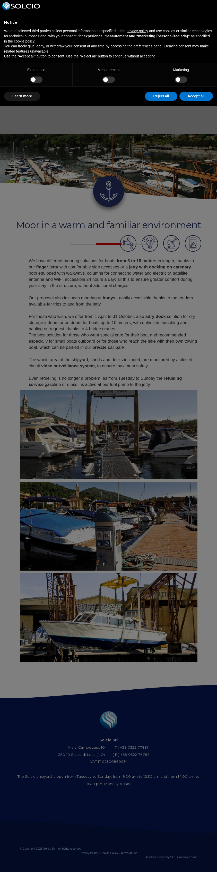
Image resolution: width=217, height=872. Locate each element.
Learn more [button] (22, 96)
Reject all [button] (161, 96)
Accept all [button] (196, 96)
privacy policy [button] (137, 31)
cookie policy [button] (24, 41)
